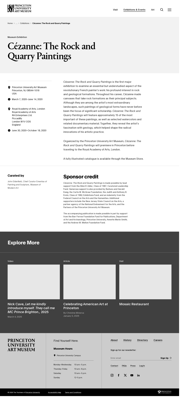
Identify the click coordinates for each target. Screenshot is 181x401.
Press (133, 365)
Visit (115, 9)
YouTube (131, 375)
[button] (21, 345)
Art (152, 9)
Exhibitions (24, 23)
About (114, 339)
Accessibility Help (54, 392)
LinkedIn (138, 375)
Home (10, 23)
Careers (158, 339)
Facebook (118, 375)
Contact (114, 365)
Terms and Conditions (73, 392)
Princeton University (32, 392)
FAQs (124, 365)
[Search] (162, 9)
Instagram (112, 375)
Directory (142, 339)
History (127, 339)
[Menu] (169, 9)
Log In (142, 365)
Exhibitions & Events (134, 9)
